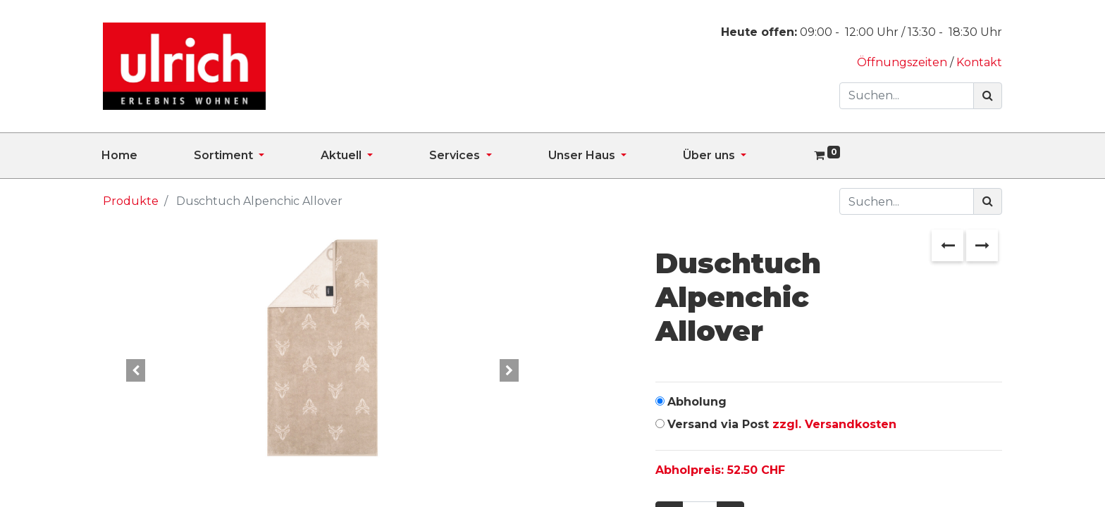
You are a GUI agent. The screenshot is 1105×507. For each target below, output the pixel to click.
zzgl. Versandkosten (834, 424)
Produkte (131, 201)
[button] (135, 370)
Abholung (697, 401)
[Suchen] (987, 95)
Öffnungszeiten (903, 62)
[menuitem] (147, 156)
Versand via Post (781, 424)
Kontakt (979, 62)
